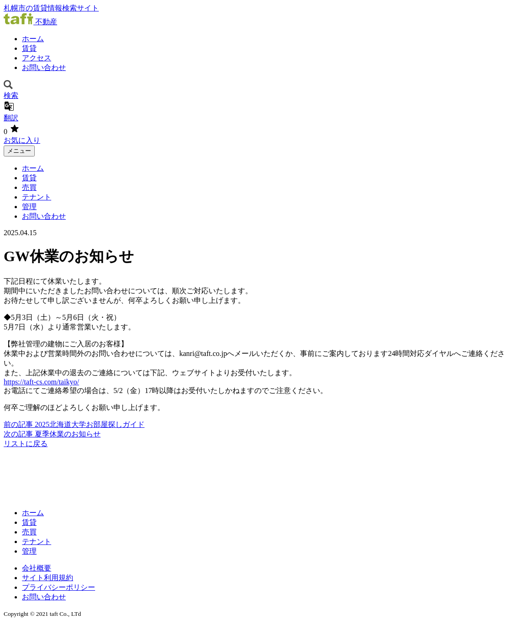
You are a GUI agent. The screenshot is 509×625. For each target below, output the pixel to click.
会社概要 (36, 568)
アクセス (36, 58)
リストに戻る (26, 443)
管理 (29, 206)
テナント (36, 197)
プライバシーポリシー (58, 587)
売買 (29, 187)
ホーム (33, 39)
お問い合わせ (44, 67)
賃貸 (29, 48)
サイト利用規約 (47, 578)
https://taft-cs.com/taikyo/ (41, 382)
